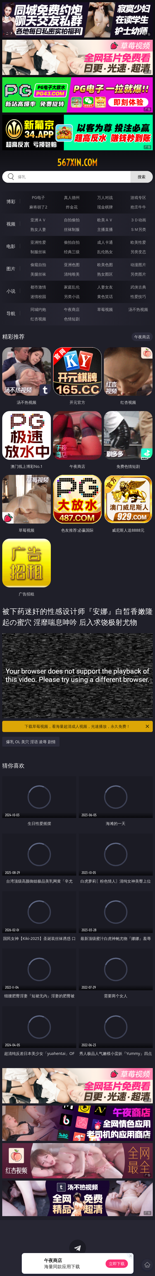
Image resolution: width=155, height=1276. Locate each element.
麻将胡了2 (38, 207)
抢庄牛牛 (138, 207)
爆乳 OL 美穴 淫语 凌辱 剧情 (30, 741)
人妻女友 (105, 287)
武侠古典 (138, 287)
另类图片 (138, 274)
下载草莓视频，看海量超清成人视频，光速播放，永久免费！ (87, 726)
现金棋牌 (105, 207)
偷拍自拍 (72, 242)
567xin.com (77, 162)
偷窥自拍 (38, 264)
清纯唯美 (72, 274)
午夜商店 (72, 309)
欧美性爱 (138, 242)
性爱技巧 (138, 296)
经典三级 (72, 251)
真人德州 (72, 197)
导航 (10, 313)
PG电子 (38, 197)
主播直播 (105, 229)
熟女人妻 (38, 229)
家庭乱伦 (72, 287)
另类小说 (72, 296)
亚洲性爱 (38, 242)
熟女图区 (105, 274)
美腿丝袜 (38, 274)
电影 (10, 246)
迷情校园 (38, 296)
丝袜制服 (72, 229)
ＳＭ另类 (138, 229)
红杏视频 (38, 319)
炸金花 (72, 207)
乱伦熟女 (105, 251)
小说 (10, 291)
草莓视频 (105, 309)
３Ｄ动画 (138, 219)
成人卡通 (105, 242)
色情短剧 (72, 319)
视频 (10, 224)
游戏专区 (138, 197)
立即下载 (117, 1263)
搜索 (142, 176)
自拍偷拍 (72, 219)
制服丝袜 (38, 251)
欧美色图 (105, 264)
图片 (10, 269)
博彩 (10, 201)
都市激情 (38, 287)
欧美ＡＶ (105, 219)
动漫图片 (138, 264)
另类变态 (138, 251)
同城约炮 (38, 309)
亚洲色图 (72, 264)
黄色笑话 (105, 296)
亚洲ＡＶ (38, 219)
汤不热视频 (138, 309)
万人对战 (105, 197)
